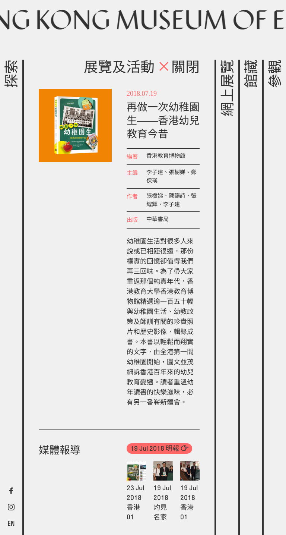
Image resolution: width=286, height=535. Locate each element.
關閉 (179, 68)
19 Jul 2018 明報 (154, 448)
